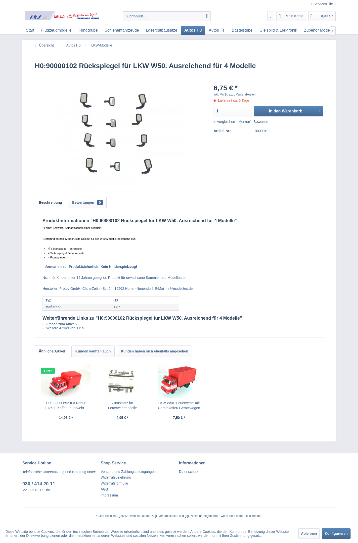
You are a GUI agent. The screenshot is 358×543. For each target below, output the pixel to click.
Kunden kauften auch (93, 351)
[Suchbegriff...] (167, 16)
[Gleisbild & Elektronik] (278, 30)
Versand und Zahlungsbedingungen (128, 472)
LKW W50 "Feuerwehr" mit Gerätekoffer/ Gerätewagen (179, 405)
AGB (104, 489)
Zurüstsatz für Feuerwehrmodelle (122, 405)
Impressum (109, 495)
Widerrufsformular (114, 483)
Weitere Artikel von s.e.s (63, 328)
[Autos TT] (216, 30)
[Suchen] (207, 16)
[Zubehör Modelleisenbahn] (327, 30)
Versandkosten (168, 516)
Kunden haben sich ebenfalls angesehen (154, 351)
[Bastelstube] (242, 30)
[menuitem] (167, 16)
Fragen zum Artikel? (60, 324)
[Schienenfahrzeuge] (121, 30)
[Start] (30, 30)
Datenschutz (188, 472)
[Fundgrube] (88, 30)
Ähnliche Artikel (52, 351)
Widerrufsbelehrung (116, 477)
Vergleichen (224, 122)
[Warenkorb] (322, 16)
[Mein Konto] (291, 16)
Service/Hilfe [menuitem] (322, 4)
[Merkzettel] (270, 16)
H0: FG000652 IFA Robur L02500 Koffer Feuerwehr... (66, 405)
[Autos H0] (193, 30)
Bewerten (259, 122)
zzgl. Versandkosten (242, 94)
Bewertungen (87, 202)
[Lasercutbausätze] (161, 30)
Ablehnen (309, 534)
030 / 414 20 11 (38, 483)
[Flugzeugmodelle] (56, 30)
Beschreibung (50, 202)
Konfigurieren (336, 534)
